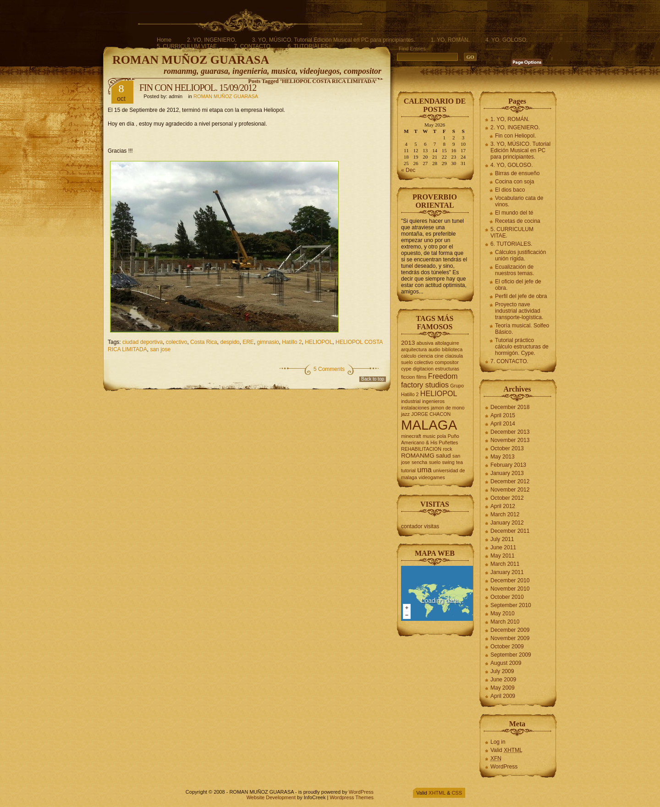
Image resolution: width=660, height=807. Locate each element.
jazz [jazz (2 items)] (405, 414)
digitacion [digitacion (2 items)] (423, 368)
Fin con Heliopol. (515, 136)
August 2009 (505, 663)
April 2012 (502, 506)
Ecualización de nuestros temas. (514, 270)
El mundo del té (514, 213)
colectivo (176, 342)
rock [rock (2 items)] (447, 449)
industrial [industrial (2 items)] (411, 401)
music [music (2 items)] (429, 436)
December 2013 (509, 432)
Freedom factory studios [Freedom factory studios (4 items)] (429, 380)
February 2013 (508, 465)
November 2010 (509, 589)
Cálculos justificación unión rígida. (520, 255)
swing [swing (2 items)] (448, 462)
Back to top (372, 378)
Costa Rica (203, 342)
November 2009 (509, 638)
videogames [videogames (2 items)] (431, 477)
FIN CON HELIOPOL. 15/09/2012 (197, 88)
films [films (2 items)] (422, 377)
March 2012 (504, 514)
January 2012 (507, 523)
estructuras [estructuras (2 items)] (447, 368)
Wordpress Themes (352, 797)
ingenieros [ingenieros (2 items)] (433, 401)
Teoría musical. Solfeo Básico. (522, 328)
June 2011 (503, 547)
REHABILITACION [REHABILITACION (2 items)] (421, 449)
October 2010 (507, 597)
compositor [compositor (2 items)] (447, 362)
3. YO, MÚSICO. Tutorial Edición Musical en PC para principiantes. (333, 40)
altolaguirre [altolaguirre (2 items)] (447, 343)
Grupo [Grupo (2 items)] (457, 385)
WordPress (503, 766)
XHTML (437, 793)
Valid (506, 750)
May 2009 (502, 688)
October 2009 (507, 646)
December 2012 (509, 481)
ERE (248, 342)
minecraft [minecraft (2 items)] (411, 436)
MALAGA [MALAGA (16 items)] (429, 424)
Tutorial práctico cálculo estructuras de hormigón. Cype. (522, 346)
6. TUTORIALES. (308, 46)
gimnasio (268, 342)
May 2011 (502, 556)
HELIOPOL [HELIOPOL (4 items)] (438, 393)
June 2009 (503, 679)
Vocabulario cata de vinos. (519, 201)
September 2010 (510, 605)
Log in (498, 742)
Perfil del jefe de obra (521, 296)
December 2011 (509, 531)
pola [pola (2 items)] (441, 436)
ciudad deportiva (142, 342)
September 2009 (510, 655)
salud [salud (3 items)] (443, 455)
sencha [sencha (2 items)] (419, 462)
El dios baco (510, 190)
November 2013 (509, 440)
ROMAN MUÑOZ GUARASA (190, 59)
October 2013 (507, 448)
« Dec (408, 170)
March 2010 (504, 622)
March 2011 (504, 564)
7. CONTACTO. (253, 46)
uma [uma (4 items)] (424, 469)
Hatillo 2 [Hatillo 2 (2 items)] (410, 394)
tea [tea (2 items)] (459, 462)
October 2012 (507, 498)
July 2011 (502, 539)
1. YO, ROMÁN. (450, 40)
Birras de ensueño (517, 173)
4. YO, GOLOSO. (506, 40)
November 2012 (509, 489)
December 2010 (509, 580)
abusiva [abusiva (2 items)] (425, 343)
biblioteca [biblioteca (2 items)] (452, 349)
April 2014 (502, 423)
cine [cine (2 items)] (439, 356)
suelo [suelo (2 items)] (434, 462)
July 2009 (502, 671)
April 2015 (502, 415)
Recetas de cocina (517, 221)
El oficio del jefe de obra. (518, 284)
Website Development (271, 797)
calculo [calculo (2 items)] (408, 356)
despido (229, 342)
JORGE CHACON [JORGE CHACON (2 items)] (431, 414)
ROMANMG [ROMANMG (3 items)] (417, 455)
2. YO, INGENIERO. (211, 40)
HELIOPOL (318, 342)
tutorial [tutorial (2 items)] (408, 470)
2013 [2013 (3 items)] (408, 342)
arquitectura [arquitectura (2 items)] (414, 349)
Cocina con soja (514, 181)
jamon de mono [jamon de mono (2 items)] (447, 407)
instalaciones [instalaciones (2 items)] (415, 407)
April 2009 (502, 696)
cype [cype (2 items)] (406, 368)
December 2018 (509, 407)
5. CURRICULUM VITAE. (187, 46)
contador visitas (420, 526)
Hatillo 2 (292, 342)
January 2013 (507, 473)
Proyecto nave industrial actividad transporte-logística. (519, 311)
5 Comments (329, 369)
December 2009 (509, 630)
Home (164, 40)
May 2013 (502, 456)
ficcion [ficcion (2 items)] (408, 377)
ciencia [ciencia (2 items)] (425, 356)
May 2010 (502, 613)
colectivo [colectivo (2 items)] (423, 362)
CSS (456, 793)
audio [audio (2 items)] (434, 349)
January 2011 (507, 572)
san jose (160, 349)
